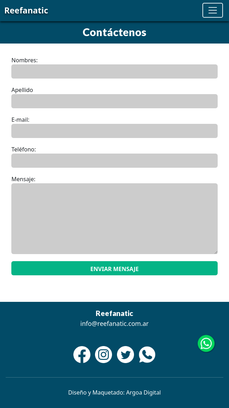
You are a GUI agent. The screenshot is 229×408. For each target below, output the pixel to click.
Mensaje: (23, 179)
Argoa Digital (143, 392)
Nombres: (24, 60)
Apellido (22, 90)
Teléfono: (23, 149)
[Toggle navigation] (212, 10)
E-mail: (20, 119)
